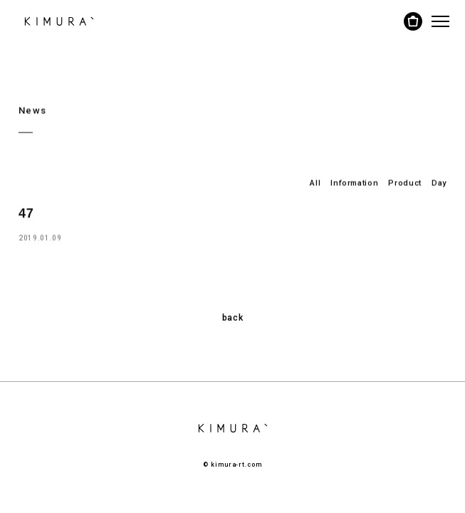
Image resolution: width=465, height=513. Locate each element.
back (233, 318)
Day (439, 182)
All (315, 182)
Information (354, 182)
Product (405, 182)
